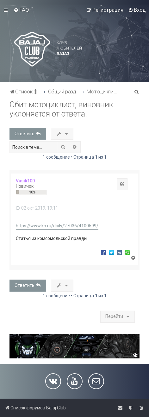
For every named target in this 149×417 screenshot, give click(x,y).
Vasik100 (25, 180)
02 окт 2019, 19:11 (37, 208)
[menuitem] (21, 9)
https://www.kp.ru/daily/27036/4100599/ (57, 225)
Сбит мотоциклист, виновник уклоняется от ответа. (61, 109)
